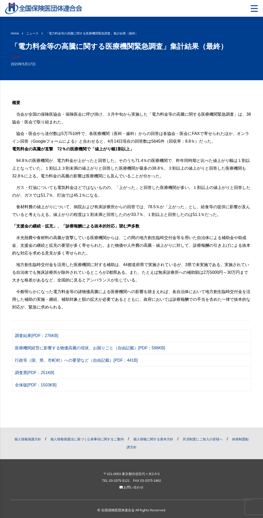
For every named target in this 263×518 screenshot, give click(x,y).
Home (15, 33)
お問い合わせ (131, 487)
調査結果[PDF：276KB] (36, 335)
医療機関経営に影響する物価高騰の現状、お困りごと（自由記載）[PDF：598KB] (90, 348)
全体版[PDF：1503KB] (36, 385)
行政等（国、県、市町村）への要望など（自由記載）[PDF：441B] (76, 360)
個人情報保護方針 (27, 439)
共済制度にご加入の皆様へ (203, 439)
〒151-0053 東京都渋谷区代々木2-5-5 (132, 474)
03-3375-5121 (119, 481)
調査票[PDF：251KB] (34, 372)
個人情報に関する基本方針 (153, 439)
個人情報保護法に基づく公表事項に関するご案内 (87, 439)
